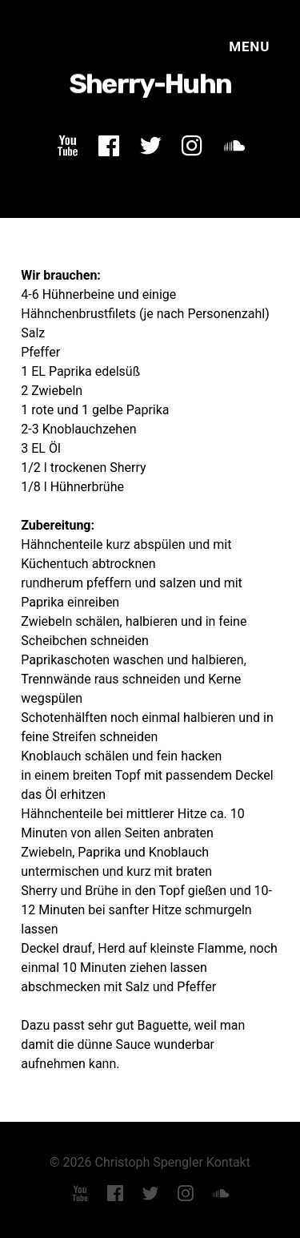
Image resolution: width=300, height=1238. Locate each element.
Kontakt (228, 1162)
